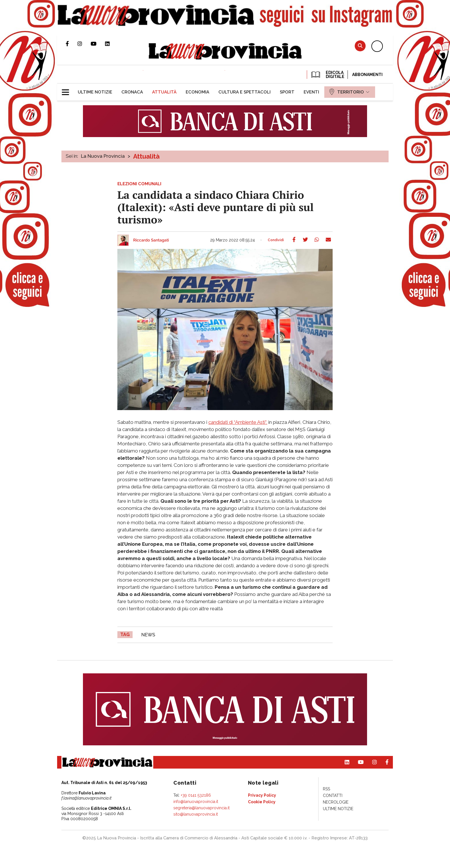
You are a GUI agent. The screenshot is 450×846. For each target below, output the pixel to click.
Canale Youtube (98, 43)
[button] (67, 89)
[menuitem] (95, 92)
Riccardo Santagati (151, 240)
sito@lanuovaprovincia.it (195, 814)
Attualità (146, 156)
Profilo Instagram (84, 43)
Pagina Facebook (71, 43)
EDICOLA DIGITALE (327, 74)
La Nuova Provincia (103, 156)
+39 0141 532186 (196, 795)
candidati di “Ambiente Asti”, (237, 422)
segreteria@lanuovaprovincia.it (201, 808)
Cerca (360, 45)
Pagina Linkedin (111, 43)
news (148, 635)
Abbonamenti (367, 74)
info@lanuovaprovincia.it (195, 801)
